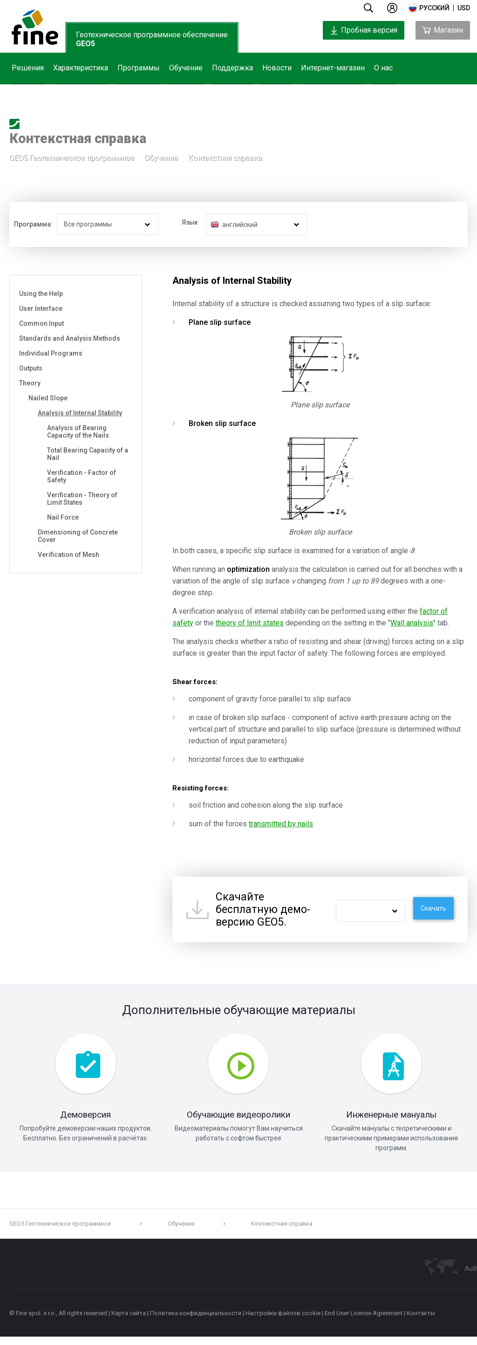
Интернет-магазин (333, 67)
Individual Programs (50, 353)
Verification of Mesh (68, 554)
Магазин (442, 30)
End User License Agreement (363, 1321)
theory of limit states (250, 622)
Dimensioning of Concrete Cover (78, 535)
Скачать (433, 908)
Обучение (186, 67)
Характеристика (80, 67)
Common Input (41, 323)
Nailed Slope (48, 398)
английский (240, 224)
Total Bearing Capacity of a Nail (87, 453)
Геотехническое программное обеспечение (152, 39)
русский (434, 8)
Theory (30, 383)
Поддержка (232, 67)
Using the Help (41, 293)
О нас (383, 67)
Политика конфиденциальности (195, 1321)
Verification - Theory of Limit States (82, 498)
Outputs (30, 368)
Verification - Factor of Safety (81, 476)
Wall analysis (411, 622)
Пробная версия (363, 30)
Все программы (88, 224)
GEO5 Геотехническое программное (71, 160)
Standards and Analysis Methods (69, 338)
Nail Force (63, 517)
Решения (28, 67)
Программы (138, 67)
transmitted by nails (281, 823)
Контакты (421, 1321)
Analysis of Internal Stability (80, 413)
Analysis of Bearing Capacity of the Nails (78, 431)
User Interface (40, 308)
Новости (277, 67)
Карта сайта (128, 1321)
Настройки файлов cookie (282, 1321)
